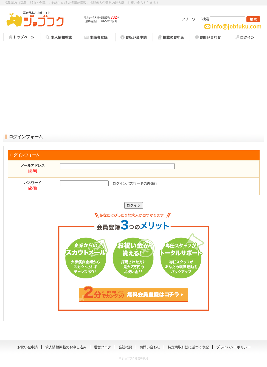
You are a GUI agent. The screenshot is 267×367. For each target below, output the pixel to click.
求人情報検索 (59, 37)
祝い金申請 (134, 37)
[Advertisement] (133, 88)
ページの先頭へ (249, 332)
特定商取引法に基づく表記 (188, 347)
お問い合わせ (208, 37)
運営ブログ (102, 347)
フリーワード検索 (213, 19)
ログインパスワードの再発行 (135, 183)
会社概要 (125, 347)
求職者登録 (96, 37)
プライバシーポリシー (233, 347)
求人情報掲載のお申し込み (65, 347)
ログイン (245, 37)
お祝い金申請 (27, 347)
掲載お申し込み (171, 37)
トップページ (22, 37)
